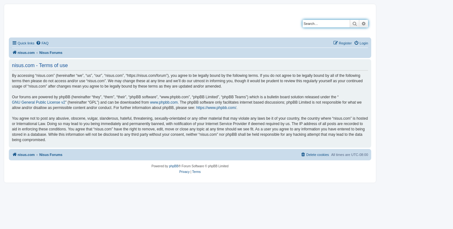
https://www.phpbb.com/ (216, 108)
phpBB (173, 166)
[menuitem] (42, 43)
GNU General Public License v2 (38, 102)
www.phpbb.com (164, 102)
